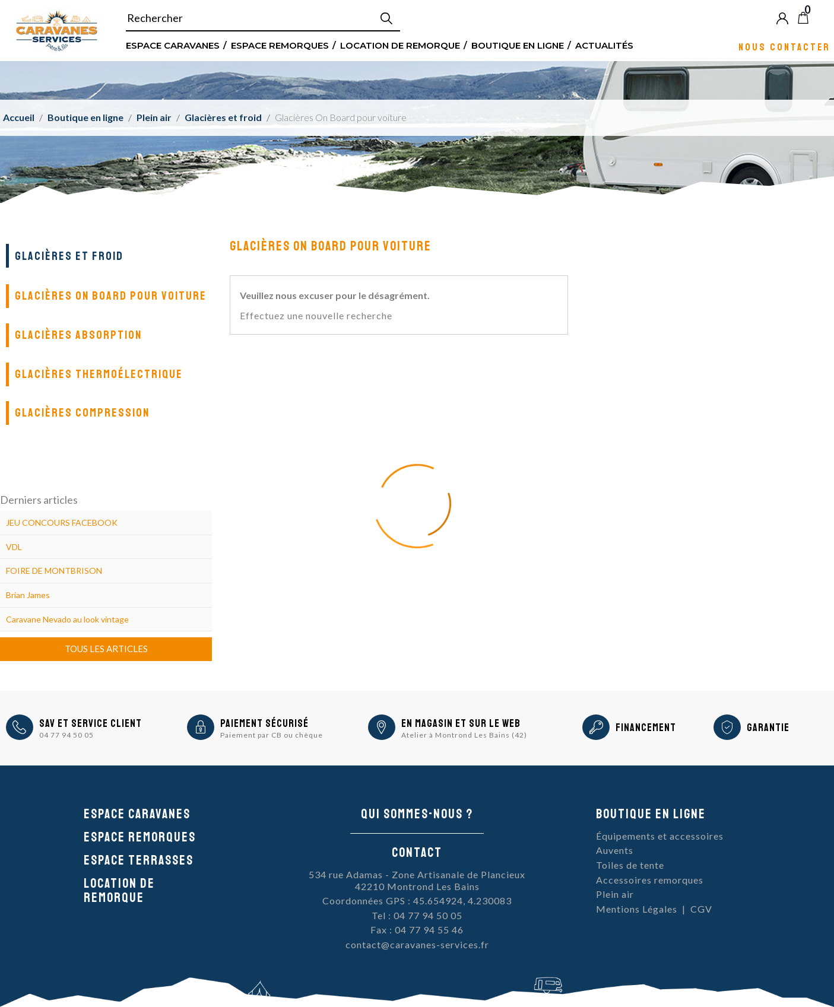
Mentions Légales (636, 908)
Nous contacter (784, 46)
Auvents (614, 850)
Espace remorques (280, 45)
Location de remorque (400, 45)
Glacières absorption (78, 335)
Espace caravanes (137, 814)
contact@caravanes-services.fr (417, 944)
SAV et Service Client (90, 723)
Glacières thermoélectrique (99, 374)
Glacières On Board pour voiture (111, 295)
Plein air (615, 894)
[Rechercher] (263, 18)
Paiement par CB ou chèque (271, 734)
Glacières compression (82, 412)
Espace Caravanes (173, 45)
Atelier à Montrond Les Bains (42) (464, 734)
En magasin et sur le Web (461, 723)
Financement (646, 727)
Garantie (768, 727)
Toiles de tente (630, 865)
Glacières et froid (69, 256)
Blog (822, 18)
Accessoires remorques (649, 879)
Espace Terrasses (139, 860)
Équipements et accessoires (660, 835)
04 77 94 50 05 (66, 734)
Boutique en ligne (517, 45)
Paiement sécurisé (264, 723)
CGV (701, 908)
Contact (417, 852)
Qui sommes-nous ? (417, 814)
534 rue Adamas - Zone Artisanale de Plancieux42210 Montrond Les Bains (417, 880)
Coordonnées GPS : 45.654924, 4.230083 (417, 900)
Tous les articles (106, 648)
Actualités (604, 45)
